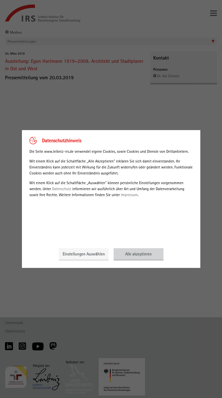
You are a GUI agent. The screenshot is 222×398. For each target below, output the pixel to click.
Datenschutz (61, 188)
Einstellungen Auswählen (84, 253)
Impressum (129, 194)
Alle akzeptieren (138, 253)
